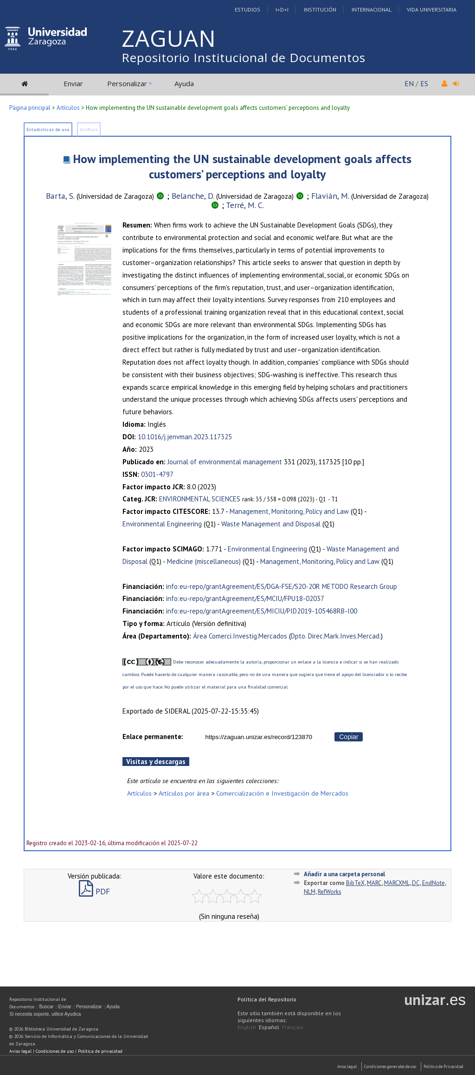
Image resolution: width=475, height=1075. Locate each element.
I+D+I (282, 9)
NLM (309, 892)
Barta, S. (60, 195)
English (247, 1027)
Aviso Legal (347, 1066)
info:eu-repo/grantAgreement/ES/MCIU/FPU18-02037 (245, 598)
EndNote (433, 883)
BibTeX (355, 883)
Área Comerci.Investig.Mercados (240, 636)
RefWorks (329, 892)
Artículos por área (184, 793)
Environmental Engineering (162, 523)
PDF (94, 891)
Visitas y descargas (156, 761)
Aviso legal (20, 1051)
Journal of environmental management (224, 461)
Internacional (372, 9)
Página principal (30, 108)
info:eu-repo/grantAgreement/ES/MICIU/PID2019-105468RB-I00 (261, 611)
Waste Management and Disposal (271, 523)
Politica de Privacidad (443, 1066)
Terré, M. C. (245, 205)
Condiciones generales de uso (390, 1066)
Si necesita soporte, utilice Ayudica (45, 1014)
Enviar (73, 83)
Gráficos (89, 129)
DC (416, 883)
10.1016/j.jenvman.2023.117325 (185, 436)
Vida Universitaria (431, 9)
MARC (374, 883)
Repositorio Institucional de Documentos (244, 57)
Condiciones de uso (55, 1051)
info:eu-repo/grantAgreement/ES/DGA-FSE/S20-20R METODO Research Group (281, 586)
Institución (320, 9)
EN (409, 83)
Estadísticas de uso (48, 129)
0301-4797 (157, 474)
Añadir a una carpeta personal (344, 874)
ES (424, 83)
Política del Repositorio (267, 999)
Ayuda (184, 83)
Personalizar (127, 83)
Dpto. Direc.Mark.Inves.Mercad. (336, 636)
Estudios (247, 9)
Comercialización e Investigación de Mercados (282, 793)
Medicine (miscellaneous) (204, 561)
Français (292, 1027)
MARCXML (397, 883)
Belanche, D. (193, 195)
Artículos (68, 108)
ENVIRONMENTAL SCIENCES (199, 498)
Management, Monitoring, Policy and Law (289, 511)
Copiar (348, 736)
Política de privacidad (100, 1051)
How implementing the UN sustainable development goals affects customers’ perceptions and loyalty (242, 166)
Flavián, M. (330, 195)
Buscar (46, 1006)
